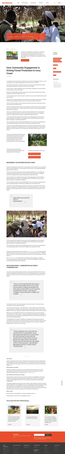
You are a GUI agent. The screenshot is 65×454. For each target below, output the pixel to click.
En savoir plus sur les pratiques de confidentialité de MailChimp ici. (42, 438)
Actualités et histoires (15, 35)
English (45, 446)
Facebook (56, 449)
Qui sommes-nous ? (16, 446)
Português (46, 451)
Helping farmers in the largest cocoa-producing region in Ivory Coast (58, 86)
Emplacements (37, 445)
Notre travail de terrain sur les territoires (6, 451)
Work (18, 2)
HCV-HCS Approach (31, 251)
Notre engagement (5, 446)
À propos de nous (25, 2)
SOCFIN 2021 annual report (34, 154)
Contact (47, 2)
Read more (9, 424)
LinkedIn (56, 446)
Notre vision (15, 449)
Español (45, 449)
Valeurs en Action (16, 452)
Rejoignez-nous (33, 2)
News (7, 49)
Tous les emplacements (36, 447)
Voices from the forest (57, 83)
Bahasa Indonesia (47, 452)
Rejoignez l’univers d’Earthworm (27, 447)
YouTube (56, 448)
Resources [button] (41, 2)
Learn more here (25, 60)
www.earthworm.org (31, 372)
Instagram (56, 451)
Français (59, 2)
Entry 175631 (56, 82)
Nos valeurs (15, 450)
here (11, 365)
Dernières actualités (37, 452)
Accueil (9, 35)
